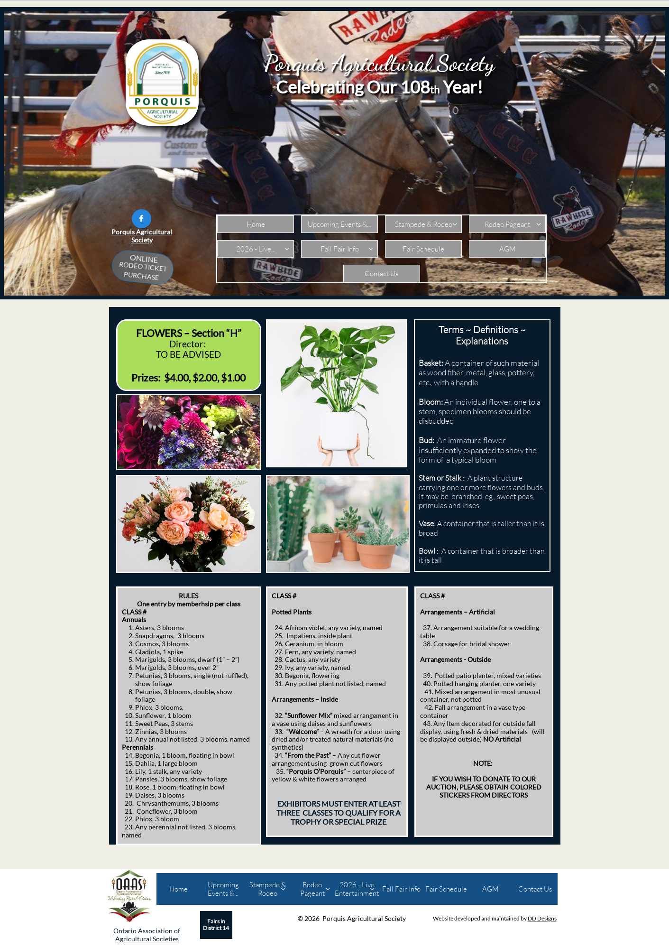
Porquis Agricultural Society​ (141, 236)
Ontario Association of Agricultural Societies (146, 935)
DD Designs (542, 918)
